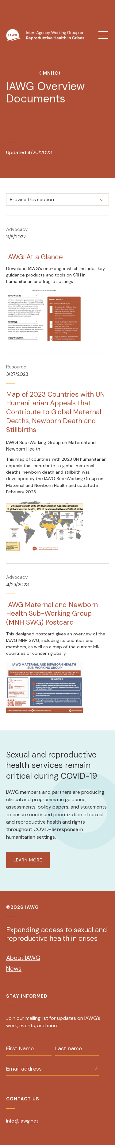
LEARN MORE (27, 860)
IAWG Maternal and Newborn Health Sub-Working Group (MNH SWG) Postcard (52, 613)
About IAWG (23, 958)
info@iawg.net (22, 1121)
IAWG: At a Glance (34, 256)
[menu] (103, 35)
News (13, 968)
